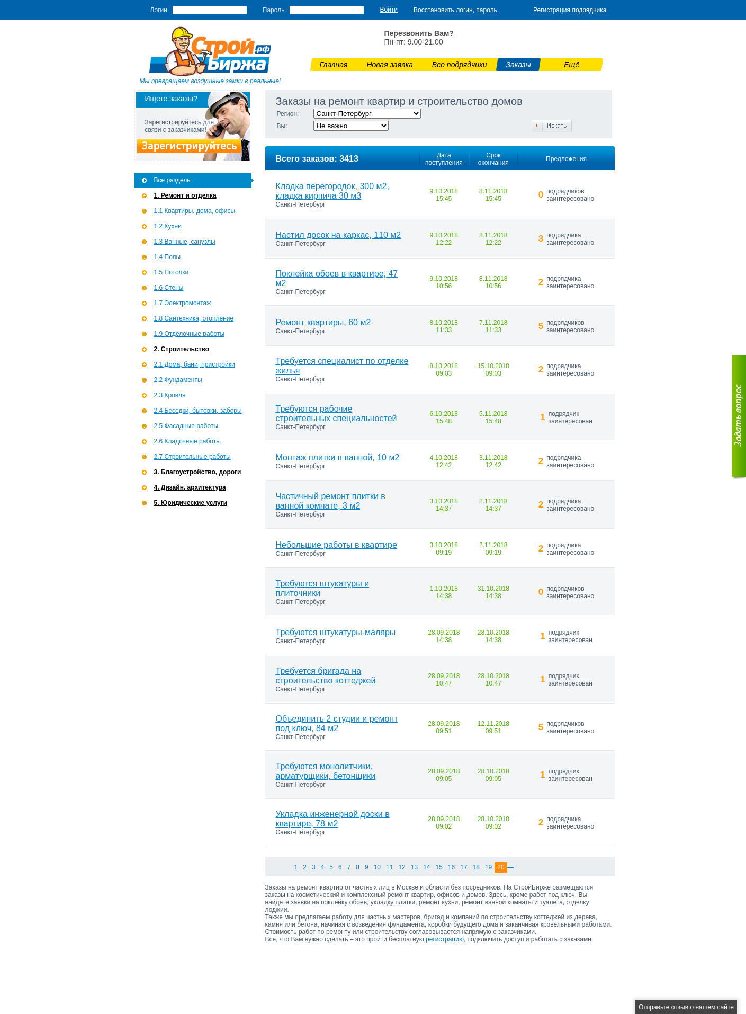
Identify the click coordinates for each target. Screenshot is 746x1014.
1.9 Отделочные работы (189, 333)
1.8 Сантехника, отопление (194, 318)
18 (476, 867)
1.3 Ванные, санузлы (184, 241)
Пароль (274, 10)
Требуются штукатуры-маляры (336, 632)
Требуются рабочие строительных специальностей (336, 413)
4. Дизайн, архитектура (190, 487)
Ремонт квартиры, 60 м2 (323, 322)
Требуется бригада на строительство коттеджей (326, 675)
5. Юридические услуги (191, 502)
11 (389, 867)
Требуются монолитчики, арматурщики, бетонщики (326, 771)
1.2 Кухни (168, 226)
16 (451, 867)
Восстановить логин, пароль (455, 10)
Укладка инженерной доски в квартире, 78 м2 (333, 819)
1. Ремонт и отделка (185, 195)
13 (414, 867)
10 (377, 867)
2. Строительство (182, 349)
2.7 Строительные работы (192, 456)
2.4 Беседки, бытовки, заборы (198, 410)
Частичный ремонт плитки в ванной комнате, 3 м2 (330, 501)
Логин (158, 10)
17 (463, 867)
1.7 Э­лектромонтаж (182, 303)
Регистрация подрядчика (570, 10)
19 (488, 867)
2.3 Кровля (170, 395)
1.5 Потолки (171, 272)
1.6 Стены (169, 287)
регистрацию (445, 939)
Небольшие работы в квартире (336, 544)
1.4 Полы (167, 257)
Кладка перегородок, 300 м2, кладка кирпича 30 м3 (332, 191)
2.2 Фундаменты (178, 380)
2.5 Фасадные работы (186, 426)
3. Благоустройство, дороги (197, 472)
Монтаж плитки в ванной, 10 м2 (338, 457)
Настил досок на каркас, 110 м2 (338, 234)
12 (401, 867)
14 (426, 867)
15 (438, 867)
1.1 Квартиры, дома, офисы (195, 211)
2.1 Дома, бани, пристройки (194, 364)
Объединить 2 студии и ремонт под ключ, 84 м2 (337, 723)
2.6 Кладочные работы (187, 441)
